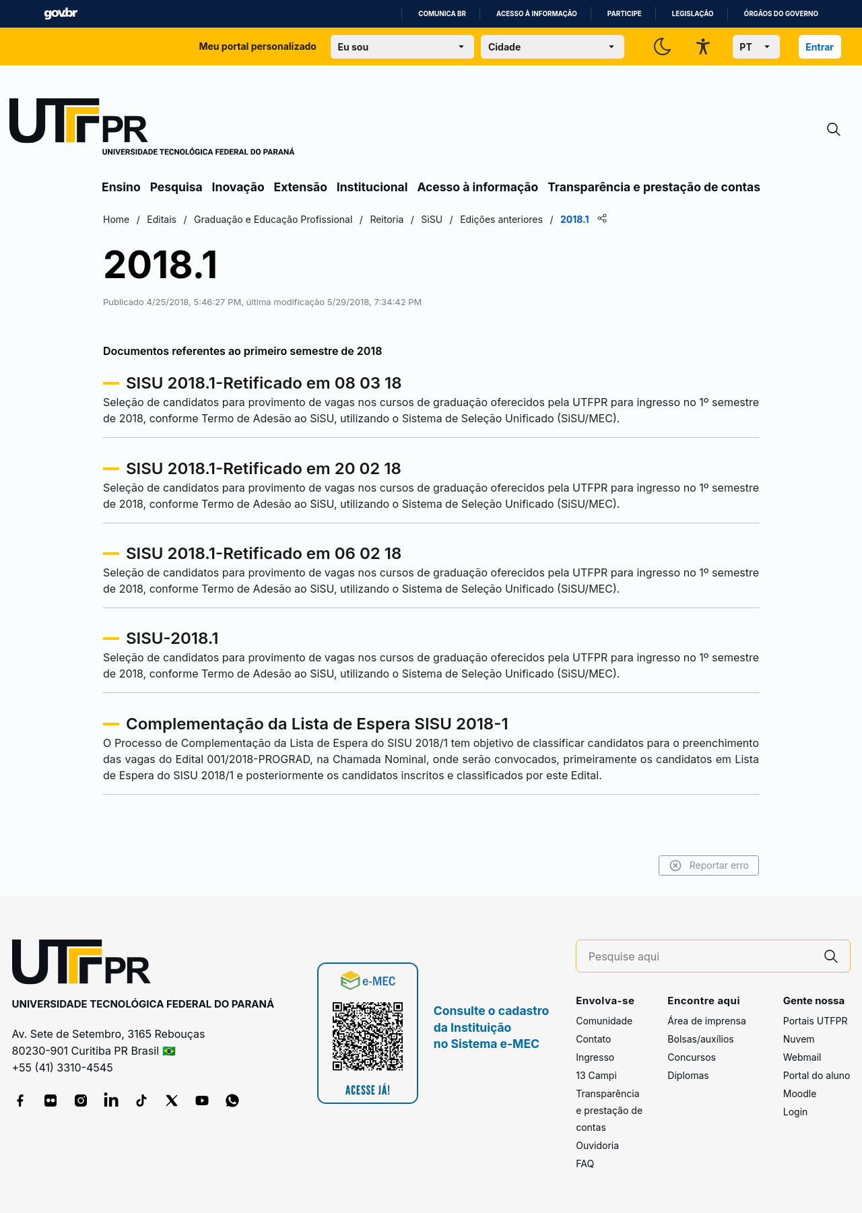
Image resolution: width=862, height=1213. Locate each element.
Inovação (238, 187)
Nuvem (799, 1039)
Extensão (300, 187)
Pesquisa (176, 187)
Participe (624, 14)
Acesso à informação (536, 14)
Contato (593, 1039)
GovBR (60, 13)
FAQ (585, 1163)
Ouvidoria (597, 1145)
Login (795, 1111)
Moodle (800, 1093)
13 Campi (596, 1075)
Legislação (693, 14)
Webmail (802, 1057)
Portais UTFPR (815, 1020)
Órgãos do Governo (781, 14)
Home (116, 219)
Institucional (372, 187)
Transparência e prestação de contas (654, 187)
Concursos (691, 1057)
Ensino (121, 187)
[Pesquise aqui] (700, 957)
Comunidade (604, 1020)
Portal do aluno (817, 1075)
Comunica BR (442, 14)
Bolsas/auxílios (700, 1039)
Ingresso (595, 1057)
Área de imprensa (706, 1020)
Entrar (819, 47)
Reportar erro (709, 865)
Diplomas (687, 1075)
